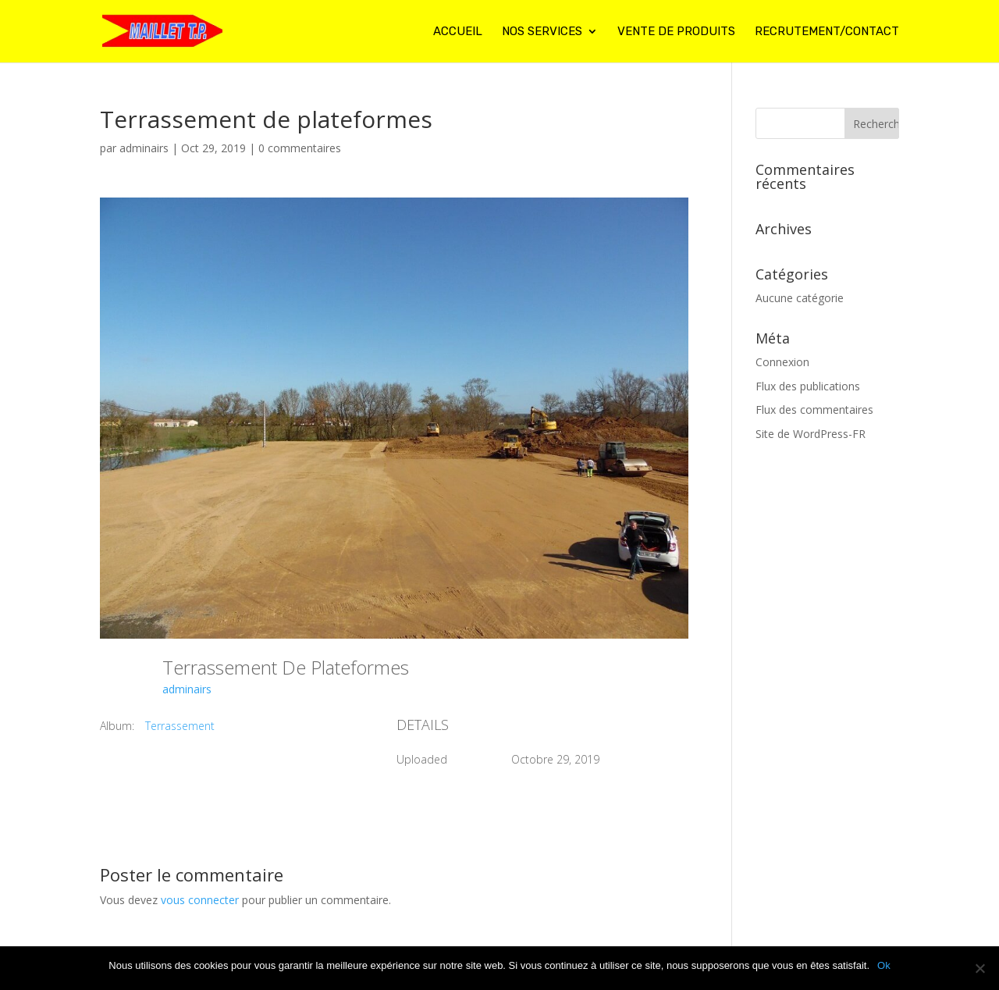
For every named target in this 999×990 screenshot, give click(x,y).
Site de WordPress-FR (810, 433)
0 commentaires (299, 148)
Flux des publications (807, 386)
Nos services (542, 32)
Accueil (457, 32)
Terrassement (180, 725)
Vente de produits (676, 32)
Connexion (782, 361)
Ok (884, 965)
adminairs (144, 148)
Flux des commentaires (814, 409)
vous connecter (200, 899)
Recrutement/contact (827, 32)
